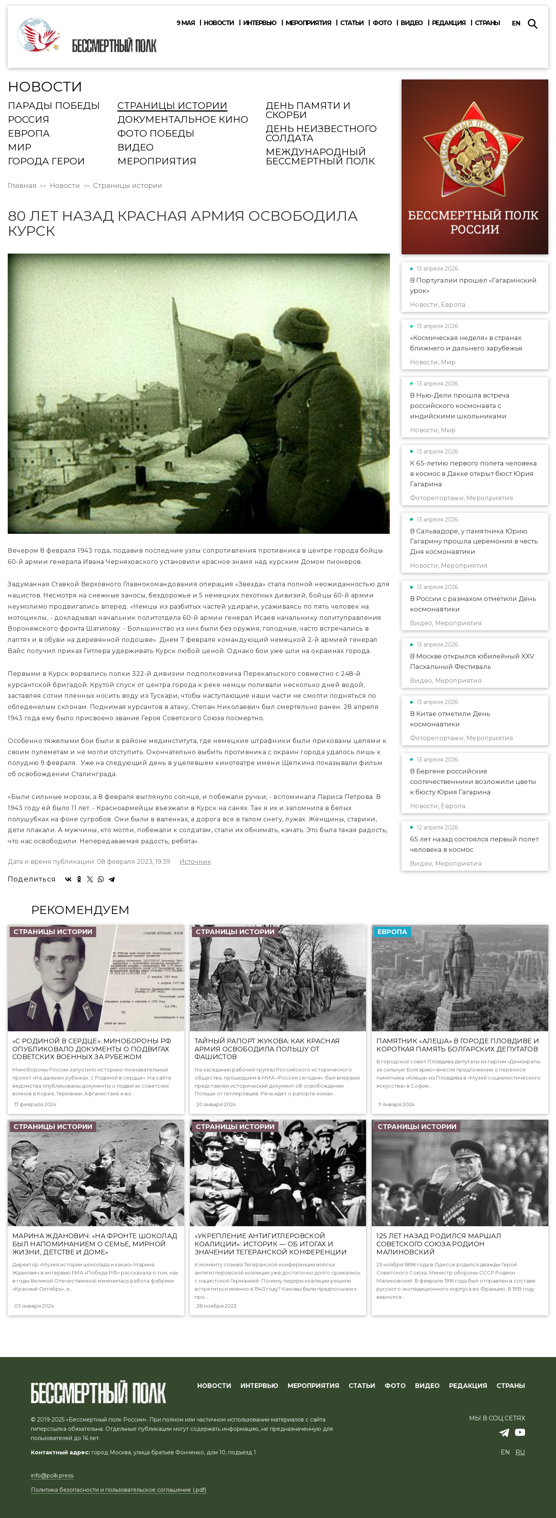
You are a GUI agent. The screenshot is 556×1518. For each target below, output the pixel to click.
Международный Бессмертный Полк (320, 157)
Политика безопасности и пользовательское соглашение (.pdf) (118, 1490)
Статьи (351, 23)
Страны (487, 23)
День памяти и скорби (308, 110)
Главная (22, 185)
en (516, 23)
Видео (412, 23)
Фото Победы (156, 134)
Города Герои (46, 162)
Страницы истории (172, 106)
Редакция (449, 23)
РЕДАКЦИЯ (468, 1386)
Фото (382, 23)
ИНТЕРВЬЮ (259, 1386)
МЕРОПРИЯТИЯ (313, 1386)
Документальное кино (182, 120)
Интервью (259, 23)
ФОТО (395, 1386)
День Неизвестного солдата (321, 134)
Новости (219, 23)
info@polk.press (52, 1475)
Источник (195, 862)
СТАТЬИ (362, 1386)
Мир (19, 148)
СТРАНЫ (511, 1386)
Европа (29, 134)
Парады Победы (54, 106)
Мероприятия (308, 23)
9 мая (185, 23)
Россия (28, 120)
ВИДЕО (427, 1386)
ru (520, 1452)
